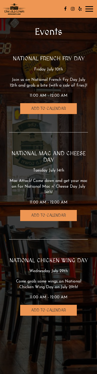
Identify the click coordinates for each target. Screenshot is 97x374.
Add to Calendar (48, 108)
